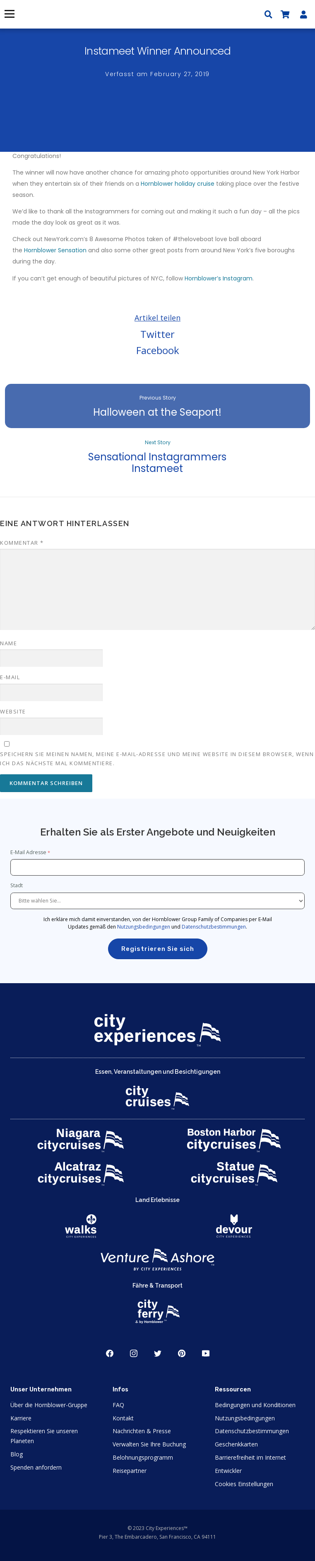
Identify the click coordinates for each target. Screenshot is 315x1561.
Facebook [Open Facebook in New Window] (109, 1353)
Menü (9, 13)
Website (13, 711)
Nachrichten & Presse (142, 1431)
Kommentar (22, 542)
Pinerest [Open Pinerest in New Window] (181, 1353)
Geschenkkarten (236, 1444)
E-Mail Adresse (28, 852)
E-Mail (10, 677)
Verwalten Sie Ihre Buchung (149, 1444)
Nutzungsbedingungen (143, 926)
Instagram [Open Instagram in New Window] (133, 1353)
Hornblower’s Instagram (218, 278)
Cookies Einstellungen (244, 1484)
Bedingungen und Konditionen (255, 1405)
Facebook (157, 350)
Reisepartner (130, 1471)
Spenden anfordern (36, 1467)
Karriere (20, 1418)
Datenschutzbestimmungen (214, 926)
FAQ (118, 1405)
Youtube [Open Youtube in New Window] (205, 1353)
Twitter (157, 334)
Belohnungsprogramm (143, 1457)
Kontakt (123, 1418)
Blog (16, 1454)
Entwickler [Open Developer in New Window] (228, 1471)
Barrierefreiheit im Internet (250, 1457)
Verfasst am (157, 74)
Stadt (17, 885)
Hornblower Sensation (55, 250)
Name (8, 643)
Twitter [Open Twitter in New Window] (157, 1353)
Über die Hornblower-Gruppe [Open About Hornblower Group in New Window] (48, 1405)
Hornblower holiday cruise (177, 184)
